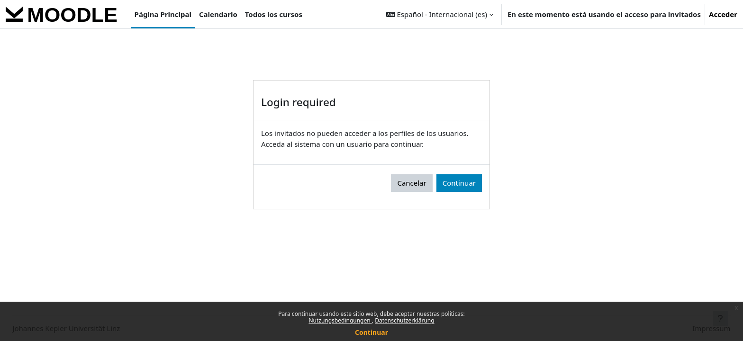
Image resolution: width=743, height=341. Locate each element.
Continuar (371, 332)
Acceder (723, 14)
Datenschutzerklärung (404, 320)
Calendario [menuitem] (218, 14)
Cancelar (411, 183)
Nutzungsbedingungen (340, 320)
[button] (439, 14)
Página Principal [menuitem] (163, 14)
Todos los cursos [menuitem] (273, 14)
